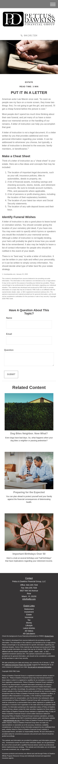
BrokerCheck (49, 636)
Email (9, 334)
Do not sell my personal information (39, 667)
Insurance (29, 617)
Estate (29, 614)
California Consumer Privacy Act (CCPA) (17, 665)
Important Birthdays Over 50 (29, 553)
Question (8, 350)
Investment (29, 612)
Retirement (29, 609)
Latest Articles (29, 628)
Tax (29, 620)
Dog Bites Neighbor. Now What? (29, 433)
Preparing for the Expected (29, 492)
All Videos (29, 631)
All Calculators (29, 634)
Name (9, 318)
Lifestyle (28, 625)
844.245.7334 (29, 35)
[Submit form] (11, 374)
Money (29, 623)
